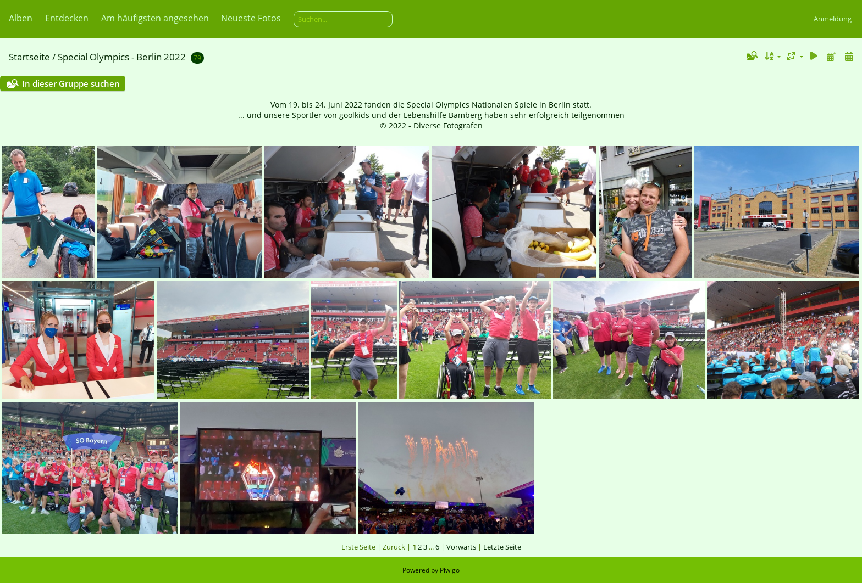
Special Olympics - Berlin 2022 (122, 57)
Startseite (29, 57)
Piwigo (450, 570)
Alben (20, 18)
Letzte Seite (502, 547)
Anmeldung (833, 19)
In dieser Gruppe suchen (71, 83)
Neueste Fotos (251, 18)
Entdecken (67, 18)
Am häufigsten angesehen (155, 18)
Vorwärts (461, 547)
